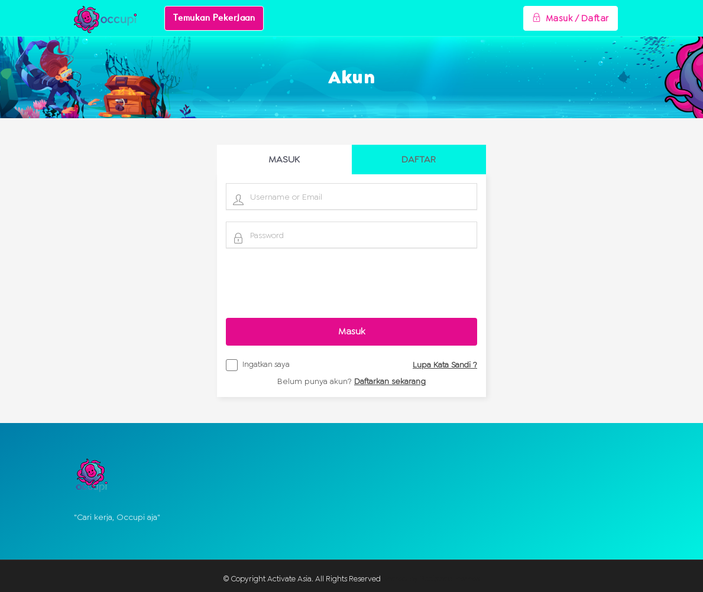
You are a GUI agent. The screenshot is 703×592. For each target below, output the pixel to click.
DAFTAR (418, 159)
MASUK (284, 159)
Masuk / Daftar (570, 18)
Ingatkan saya (258, 366)
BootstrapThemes (450, 579)
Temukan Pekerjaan (214, 18)
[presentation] (352, 283)
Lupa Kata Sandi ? (445, 364)
